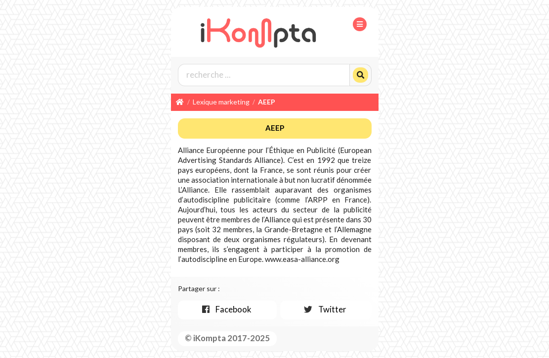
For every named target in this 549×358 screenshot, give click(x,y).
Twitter (324, 309)
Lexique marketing (221, 102)
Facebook (226, 309)
